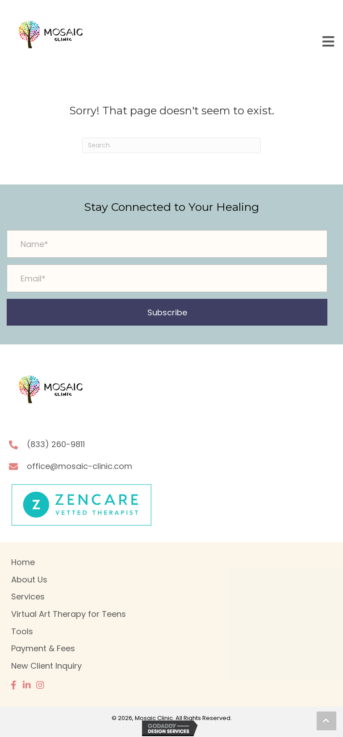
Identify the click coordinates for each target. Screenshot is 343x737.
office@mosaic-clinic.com (79, 466)
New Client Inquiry (46, 665)
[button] (167, 312)
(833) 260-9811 (56, 444)
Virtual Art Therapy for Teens (68, 614)
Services (28, 596)
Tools (22, 631)
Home (23, 562)
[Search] (171, 145)
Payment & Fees (43, 648)
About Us (29, 579)
